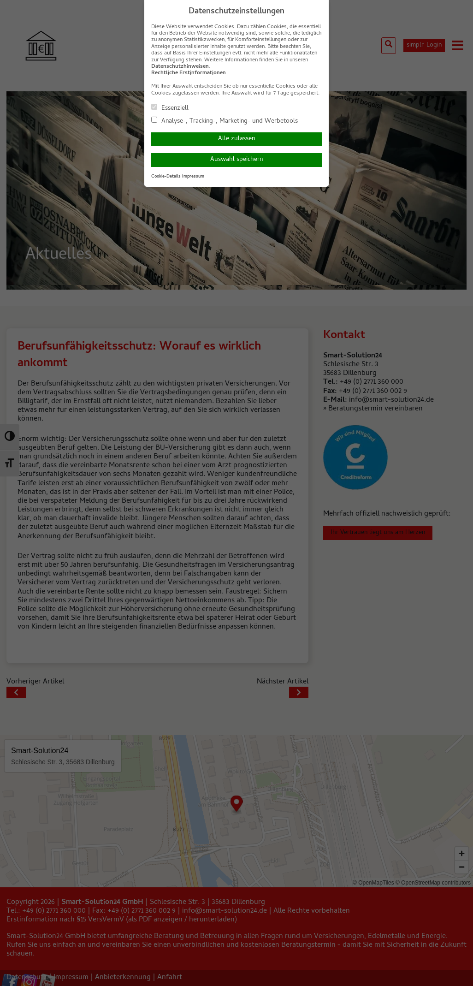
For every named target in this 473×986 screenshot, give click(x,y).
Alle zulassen (236, 139)
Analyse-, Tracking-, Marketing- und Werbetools (224, 121)
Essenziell (170, 108)
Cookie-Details (166, 176)
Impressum (193, 176)
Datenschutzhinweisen (180, 66)
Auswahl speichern (236, 159)
